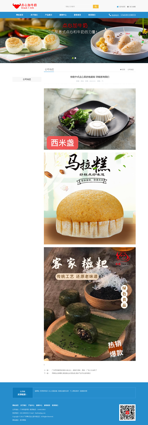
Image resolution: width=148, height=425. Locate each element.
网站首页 (19, 15)
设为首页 (121, 7)
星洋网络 (23, 420)
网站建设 (15, 420)
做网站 (37, 391)
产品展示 (48, 15)
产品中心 (31, 405)
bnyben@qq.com (40, 413)
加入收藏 (131, 7)
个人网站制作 (74, 391)
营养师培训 (44, 391)
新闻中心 (63, 15)
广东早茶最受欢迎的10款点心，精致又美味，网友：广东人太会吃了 (74, 370)
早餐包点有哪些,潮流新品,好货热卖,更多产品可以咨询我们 (71, 373)
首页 (122, 69)
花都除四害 (83, 391)
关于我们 (34, 15)
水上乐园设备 (52, 391)
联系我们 (91, 15)
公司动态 (27, 79)
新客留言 (77, 15)
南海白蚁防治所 (63, 391)
